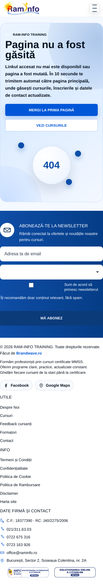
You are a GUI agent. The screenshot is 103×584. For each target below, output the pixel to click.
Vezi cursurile (51, 125)
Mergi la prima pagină (51, 110)
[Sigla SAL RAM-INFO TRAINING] (28, 572)
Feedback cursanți (16, 424)
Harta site (8, 501)
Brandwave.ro (29, 353)
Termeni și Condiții (16, 460)
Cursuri (6, 415)
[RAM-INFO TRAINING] (21, 8)
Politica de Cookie (15, 476)
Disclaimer (9, 493)
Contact (6, 440)
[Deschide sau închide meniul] (94, 8)
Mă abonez (51, 318)
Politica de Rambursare (20, 485)
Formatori (8, 432)
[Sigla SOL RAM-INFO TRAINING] (75, 572)
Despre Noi (9, 407)
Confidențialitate (14, 468)
